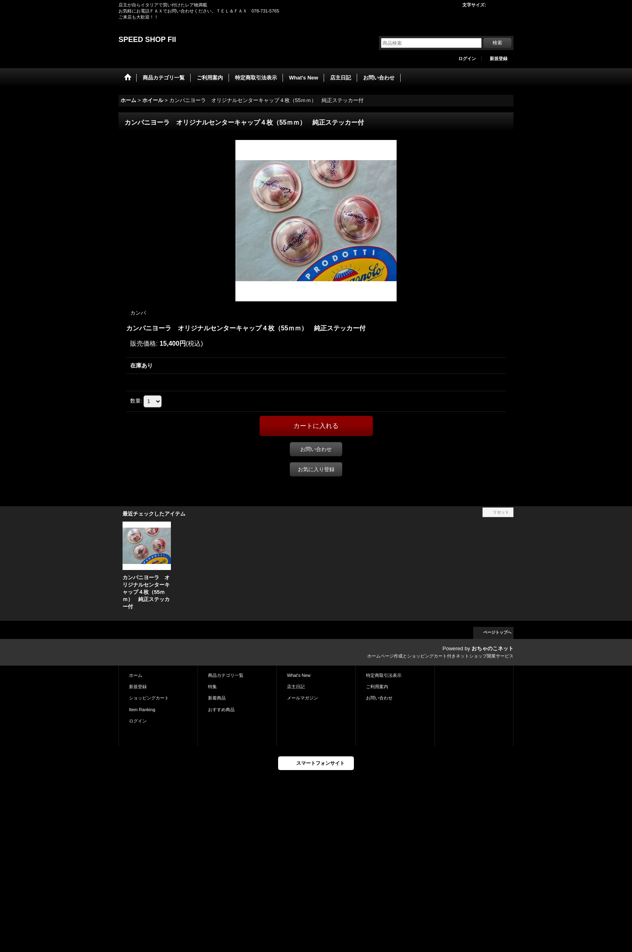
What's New (299, 675)
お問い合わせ (316, 449)
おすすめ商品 (221, 709)
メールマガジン (302, 697)
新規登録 (498, 58)
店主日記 (296, 686)
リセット (501, 512)
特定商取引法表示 (383, 675)
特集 (212, 686)
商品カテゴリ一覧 (225, 675)
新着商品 (217, 697)
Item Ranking (142, 709)
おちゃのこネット (493, 648)
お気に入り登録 (316, 469)
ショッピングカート (149, 697)
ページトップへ (497, 632)
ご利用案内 (377, 686)
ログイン (467, 58)
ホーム (135, 675)
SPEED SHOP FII (147, 39)
